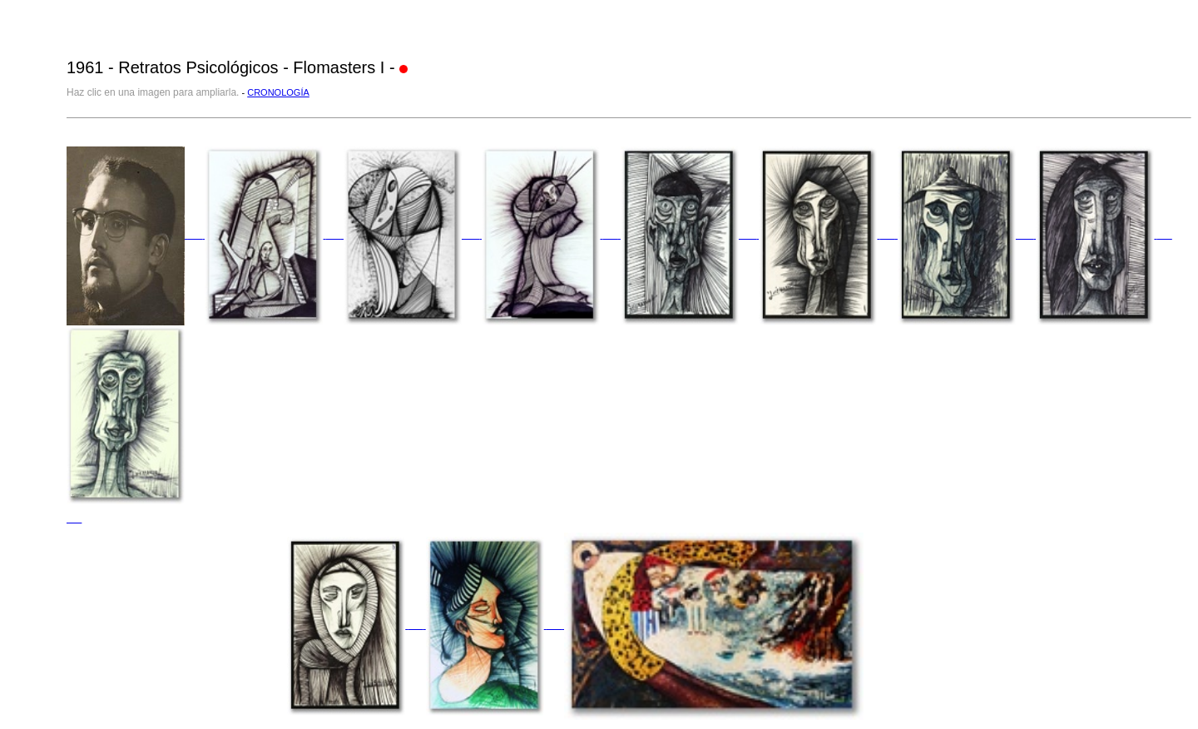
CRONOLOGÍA (278, 92)
